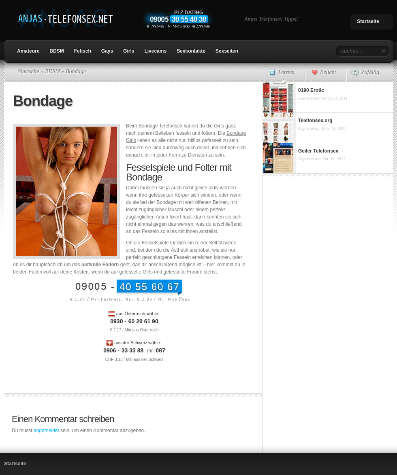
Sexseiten (227, 51)
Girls (128, 51)
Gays (107, 51)
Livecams (155, 51)
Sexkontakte (191, 51)
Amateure (28, 51)
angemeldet (46, 430)
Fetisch (82, 51)
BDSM (56, 51)
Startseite (368, 21)
